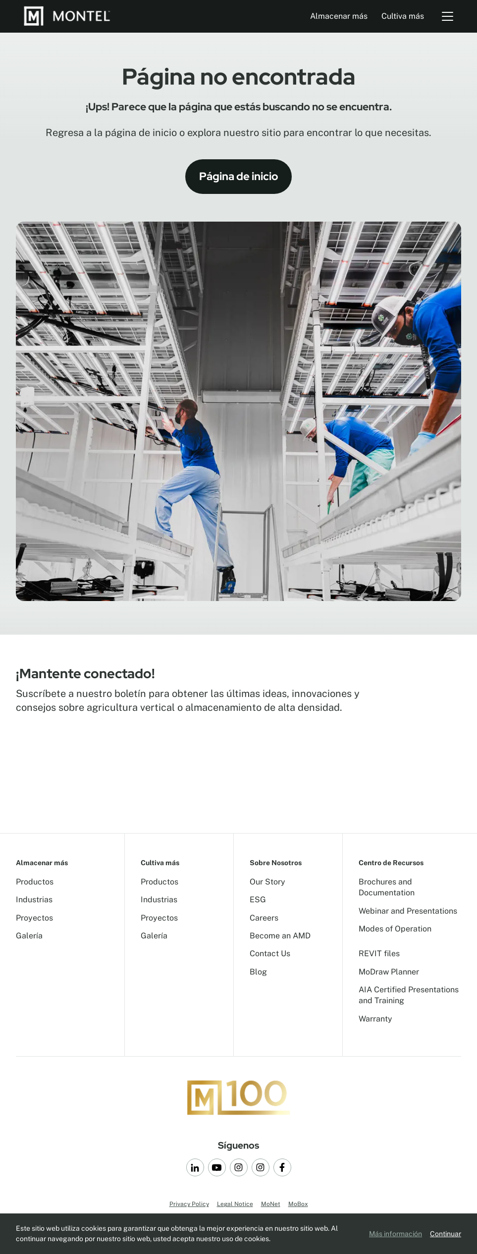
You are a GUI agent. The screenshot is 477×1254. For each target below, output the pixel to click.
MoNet (270, 1204)
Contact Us (270, 953)
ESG (258, 899)
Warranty (375, 1018)
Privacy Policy (189, 1204)
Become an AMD (280, 935)
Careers (264, 918)
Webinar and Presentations (408, 911)
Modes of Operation (395, 928)
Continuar (445, 1234)
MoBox (298, 1204)
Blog (258, 971)
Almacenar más (339, 16)
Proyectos (34, 918)
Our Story (267, 881)
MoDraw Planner (389, 971)
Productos (34, 881)
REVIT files (379, 953)
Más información (395, 1234)
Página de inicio (238, 176)
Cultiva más (402, 16)
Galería (29, 935)
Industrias (34, 899)
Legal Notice (235, 1204)
